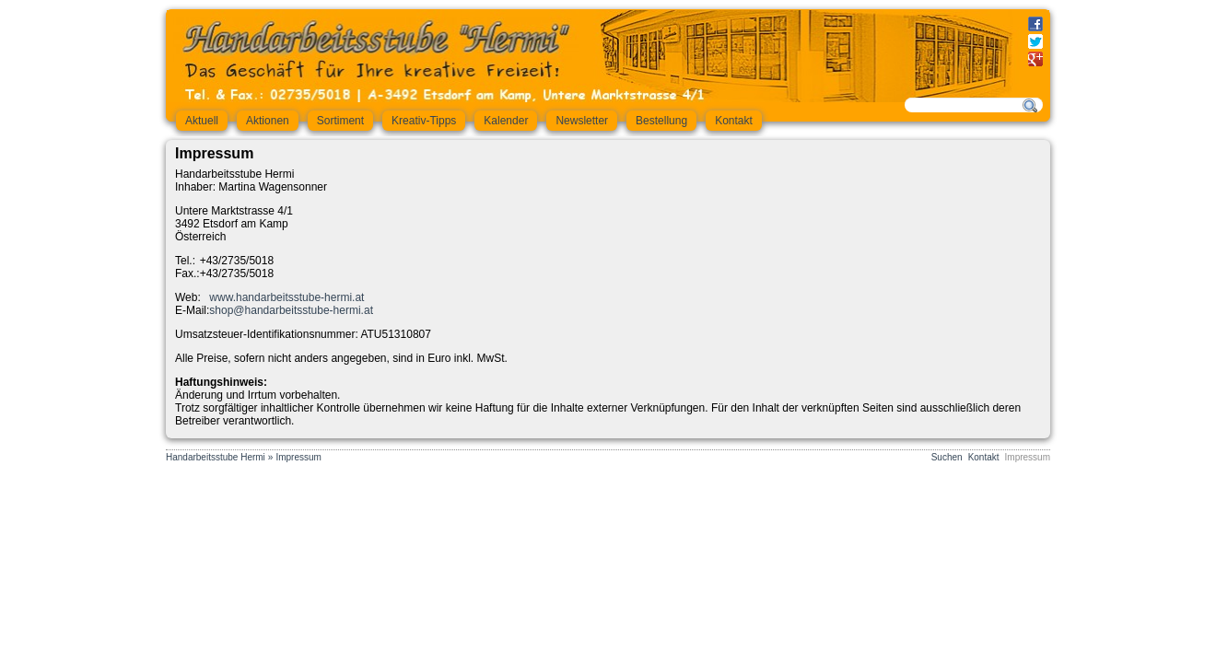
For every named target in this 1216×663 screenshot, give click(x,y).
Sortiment (340, 120)
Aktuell (201, 120)
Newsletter (581, 120)
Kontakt (734, 120)
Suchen (947, 457)
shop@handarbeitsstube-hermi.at (291, 310)
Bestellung (661, 120)
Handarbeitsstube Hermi (215, 457)
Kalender (506, 120)
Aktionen (267, 120)
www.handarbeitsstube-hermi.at (286, 297)
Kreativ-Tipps (424, 120)
